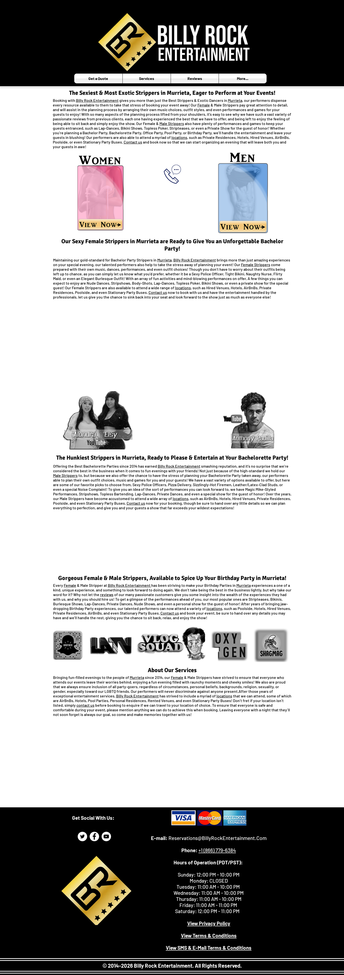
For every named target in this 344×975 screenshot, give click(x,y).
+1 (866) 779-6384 (217, 850)
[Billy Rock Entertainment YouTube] (106, 836)
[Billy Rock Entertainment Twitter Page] (82, 836)
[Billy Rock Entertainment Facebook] (94, 836)
